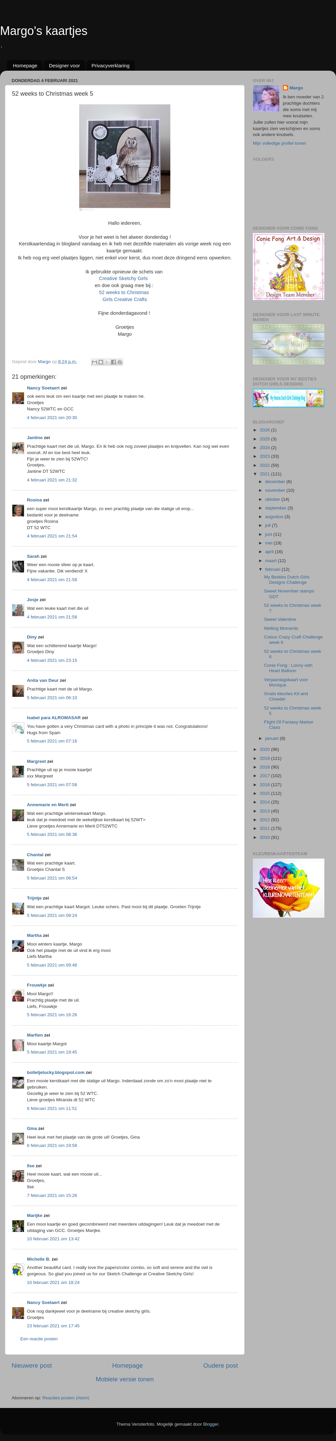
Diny (32, 636)
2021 (265, 473)
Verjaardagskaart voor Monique (286, 682)
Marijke (35, 1215)
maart (271, 560)
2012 (265, 819)
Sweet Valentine (280, 619)
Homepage (25, 65)
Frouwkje (37, 985)
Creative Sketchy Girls (124, 278)
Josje (33, 599)
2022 (265, 465)
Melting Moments (281, 628)
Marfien (35, 1035)
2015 (265, 793)
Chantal (35, 854)
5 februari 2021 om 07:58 (52, 784)
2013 (265, 811)
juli (268, 525)
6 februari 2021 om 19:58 (52, 1145)
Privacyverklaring (110, 65)
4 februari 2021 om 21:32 (52, 479)
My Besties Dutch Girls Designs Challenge (287, 579)
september (276, 507)
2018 (265, 767)
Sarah (33, 556)
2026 (265, 429)
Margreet (36, 761)
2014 (265, 802)
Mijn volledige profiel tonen (279, 143)
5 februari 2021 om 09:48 (52, 965)
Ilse (31, 1165)
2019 (265, 758)
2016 (265, 784)
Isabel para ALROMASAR (54, 717)
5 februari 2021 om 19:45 (52, 1052)
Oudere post (220, 1365)
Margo (296, 87)
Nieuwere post (32, 1365)
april (270, 551)
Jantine (35, 437)
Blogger (211, 1424)
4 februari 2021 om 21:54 (52, 535)
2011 (265, 828)
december (275, 481)
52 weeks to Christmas (124, 292)
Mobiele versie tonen (125, 1379)
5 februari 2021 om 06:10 (52, 697)
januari (272, 738)
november (275, 490)
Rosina (34, 499)
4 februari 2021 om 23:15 (52, 660)
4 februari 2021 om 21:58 (52, 579)
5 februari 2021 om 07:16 (52, 741)
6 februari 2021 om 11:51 (52, 1108)
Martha (34, 935)
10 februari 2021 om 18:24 (53, 1282)
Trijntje (34, 898)
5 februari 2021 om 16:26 (52, 1014)
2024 (265, 447)
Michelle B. (39, 1259)
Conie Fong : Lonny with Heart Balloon (288, 668)
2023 (265, 456)
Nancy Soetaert (43, 387)
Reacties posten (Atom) (65, 1397)
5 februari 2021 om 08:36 (52, 834)
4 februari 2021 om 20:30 (52, 417)
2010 (265, 837)
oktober (273, 499)
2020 (265, 749)
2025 (265, 438)
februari (273, 569)
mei (269, 542)
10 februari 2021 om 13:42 (53, 1238)
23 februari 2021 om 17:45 (53, 1325)
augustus (275, 516)
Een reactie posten (39, 1338)
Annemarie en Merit (48, 804)
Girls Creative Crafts (124, 299)
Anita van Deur (43, 680)
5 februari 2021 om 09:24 (52, 915)
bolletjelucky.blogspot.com (55, 1072)
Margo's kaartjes (43, 31)
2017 (265, 775)
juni (269, 534)
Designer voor (64, 65)
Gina (32, 1128)
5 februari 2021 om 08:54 (52, 878)
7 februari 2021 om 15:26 (52, 1195)
